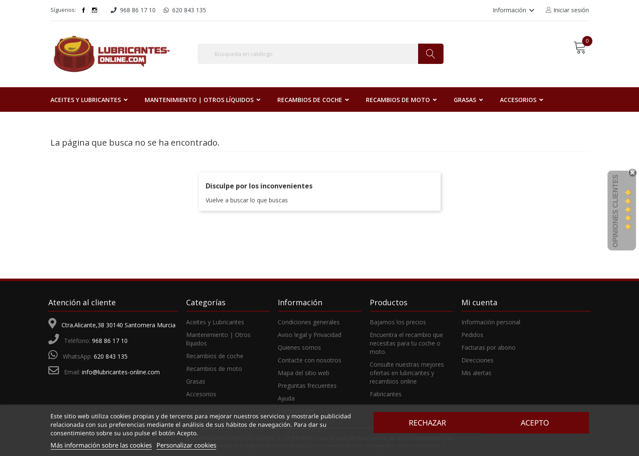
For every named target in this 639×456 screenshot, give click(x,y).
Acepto (536, 422)
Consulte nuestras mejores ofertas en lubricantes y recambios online (407, 372)
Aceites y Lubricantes (215, 322)
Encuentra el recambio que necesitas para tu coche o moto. (406, 343)
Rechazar (426, 422)
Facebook (83, 10)
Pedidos (472, 335)
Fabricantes (386, 394)
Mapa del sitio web (303, 373)
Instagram (94, 10)
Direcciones (477, 360)
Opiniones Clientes (615, 210)
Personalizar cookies (186, 445)
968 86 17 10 (110, 341)
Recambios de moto (214, 369)
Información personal (490, 322)
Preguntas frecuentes (307, 385)
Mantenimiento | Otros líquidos (218, 339)
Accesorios (201, 394)
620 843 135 (111, 356)
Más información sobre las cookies (101, 445)
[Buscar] (321, 54)
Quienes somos (299, 347)
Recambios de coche (214, 356)
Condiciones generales (309, 322)
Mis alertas (476, 373)
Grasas (195, 381)
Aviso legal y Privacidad (309, 335)
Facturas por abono (488, 347)
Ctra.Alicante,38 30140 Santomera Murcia (118, 325)
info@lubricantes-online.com (121, 372)
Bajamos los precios (398, 322)
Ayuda (286, 398)
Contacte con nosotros (309, 360)
